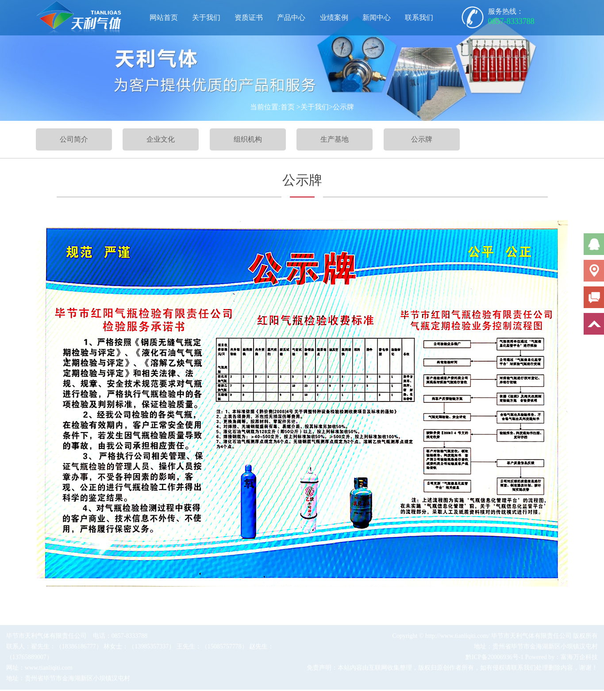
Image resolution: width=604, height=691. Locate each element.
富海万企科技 (579, 658)
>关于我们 (312, 107)
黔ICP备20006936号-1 (494, 658)
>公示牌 (341, 107)
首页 (288, 107)
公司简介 (74, 139)
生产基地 (334, 139)
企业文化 (160, 139)
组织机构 (248, 139)
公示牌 (421, 139)
